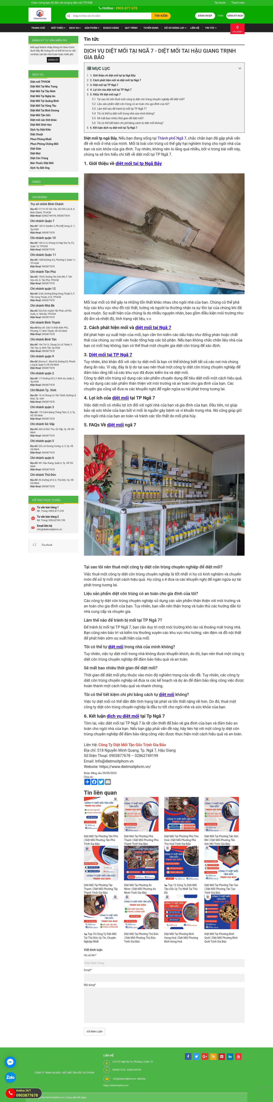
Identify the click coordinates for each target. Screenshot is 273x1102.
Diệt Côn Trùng (39, 158)
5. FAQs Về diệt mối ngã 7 (105, 94)
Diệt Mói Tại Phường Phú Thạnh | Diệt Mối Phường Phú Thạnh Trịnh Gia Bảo (141, 840)
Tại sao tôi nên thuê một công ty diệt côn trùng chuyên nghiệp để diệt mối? (140, 99)
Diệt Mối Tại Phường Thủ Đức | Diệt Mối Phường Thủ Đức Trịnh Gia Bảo (141, 937)
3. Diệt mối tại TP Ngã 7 (104, 84)
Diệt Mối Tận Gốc (40, 115)
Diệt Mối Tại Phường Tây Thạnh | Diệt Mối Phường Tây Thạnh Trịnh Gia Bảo (101, 889)
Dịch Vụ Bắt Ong (40, 167)
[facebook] (188, 1056)
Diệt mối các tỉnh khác (43, 119)
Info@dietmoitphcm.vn (114, 761)
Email (88, 970)
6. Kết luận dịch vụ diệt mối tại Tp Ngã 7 (113, 127)
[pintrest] (221, 1056)
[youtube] (238, 1056)
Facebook (47, 544)
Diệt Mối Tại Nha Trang (43, 86)
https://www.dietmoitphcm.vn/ (125, 766)
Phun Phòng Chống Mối (44, 143)
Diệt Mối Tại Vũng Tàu (43, 105)
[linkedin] (230, 1056)
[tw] (196, 1056)
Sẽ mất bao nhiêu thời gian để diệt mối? (120, 118)
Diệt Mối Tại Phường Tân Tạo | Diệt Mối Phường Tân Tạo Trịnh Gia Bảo (221, 889)
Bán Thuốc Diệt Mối (42, 163)
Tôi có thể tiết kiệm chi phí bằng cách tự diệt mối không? (130, 123)
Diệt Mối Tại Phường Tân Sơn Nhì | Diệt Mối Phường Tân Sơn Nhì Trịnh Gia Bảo (221, 840)
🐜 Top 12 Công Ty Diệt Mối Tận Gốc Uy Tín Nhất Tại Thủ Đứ (180, 889)
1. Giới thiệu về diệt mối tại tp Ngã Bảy (113, 75)
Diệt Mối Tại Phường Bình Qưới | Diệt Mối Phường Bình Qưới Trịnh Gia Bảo (221, 937)
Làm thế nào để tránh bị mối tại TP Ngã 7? (122, 108)
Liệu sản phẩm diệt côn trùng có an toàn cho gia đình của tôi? (133, 104)
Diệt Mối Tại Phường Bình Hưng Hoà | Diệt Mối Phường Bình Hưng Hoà (181, 937)
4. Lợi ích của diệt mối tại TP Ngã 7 (111, 89)
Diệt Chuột (36, 134)
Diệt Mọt (35, 153)
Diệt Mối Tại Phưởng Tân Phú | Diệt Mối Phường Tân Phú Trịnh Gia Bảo (101, 840)
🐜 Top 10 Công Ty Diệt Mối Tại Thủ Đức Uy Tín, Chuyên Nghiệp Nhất (100, 937)
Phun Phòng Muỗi (41, 139)
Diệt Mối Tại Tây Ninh (42, 91)
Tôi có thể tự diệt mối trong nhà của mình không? (126, 113)
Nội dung (90, 984)
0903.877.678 (126, 8)
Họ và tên (90, 955)
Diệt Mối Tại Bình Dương (44, 110)
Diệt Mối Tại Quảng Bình (44, 100)
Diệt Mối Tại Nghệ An (42, 96)
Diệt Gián (35, 148)
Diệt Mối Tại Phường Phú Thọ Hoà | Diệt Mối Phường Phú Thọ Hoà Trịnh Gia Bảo (181, 840)
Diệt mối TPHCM (40, 81)
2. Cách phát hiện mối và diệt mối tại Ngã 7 (115, 80)
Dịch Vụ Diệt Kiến (40, 129)
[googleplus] (205, 1056)
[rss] (213, 1056)
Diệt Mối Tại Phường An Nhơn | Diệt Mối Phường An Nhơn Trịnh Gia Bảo (140, 889)
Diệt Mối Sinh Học (41, 124)
